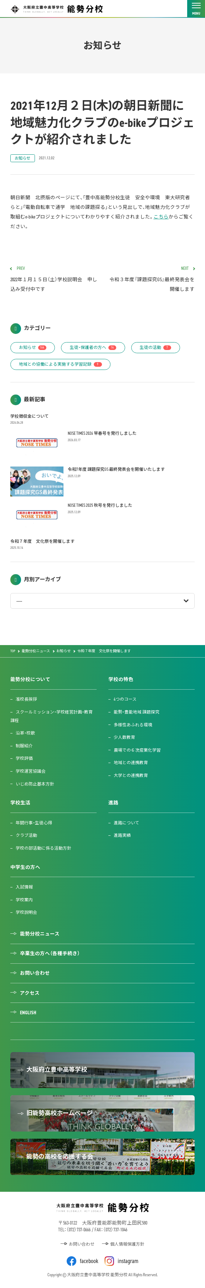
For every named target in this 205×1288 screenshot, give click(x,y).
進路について (126, 823)
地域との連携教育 (131, 763)
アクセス (30, 993)
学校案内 (24, 900)
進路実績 (122, 835)
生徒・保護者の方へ (93, 347)
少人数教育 (124, 737)
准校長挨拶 (26, 699)
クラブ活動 (26, 835)
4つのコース (125, 699)
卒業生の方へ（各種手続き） (50, 953)
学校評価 (24, 758)
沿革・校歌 (25, 733)
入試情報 (24, 887)
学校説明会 (26, 912)
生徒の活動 (155, 347)
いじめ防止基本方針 (35, 784)
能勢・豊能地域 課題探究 (136, 712)
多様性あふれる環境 (133, 725)
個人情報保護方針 (127, 1244)
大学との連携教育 (131, 775)
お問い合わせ (35, 973)
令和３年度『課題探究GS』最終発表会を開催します (151, 280)
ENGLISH (28, 1012)
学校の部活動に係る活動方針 (43, 848)
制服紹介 (24, 746)
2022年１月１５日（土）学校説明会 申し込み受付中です (54, 280)
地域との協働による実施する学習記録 (60, 364)
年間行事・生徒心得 (34, 823)
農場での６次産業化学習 (137, 750)
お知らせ (22, 158)
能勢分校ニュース (40, 934)
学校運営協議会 (31, 771)
